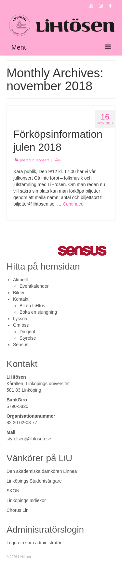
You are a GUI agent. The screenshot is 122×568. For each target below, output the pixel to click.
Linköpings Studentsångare (34, 481)
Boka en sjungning (38, 312)
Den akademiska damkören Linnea (42, 471)
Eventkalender (34, 286)
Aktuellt (20, 279)
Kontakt (20, 299)
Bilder (19, 292)
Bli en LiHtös (32, 305)
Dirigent (27, 331)
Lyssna (20, 318)
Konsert (42, 160)
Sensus (20, 344)
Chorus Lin (18, 510)
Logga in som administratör (34, 542)
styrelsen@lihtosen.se (29, 438)
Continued (73, 204)
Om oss (21, 325)
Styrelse (28, 338)
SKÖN (13, 490)
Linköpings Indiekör (26, 500)
